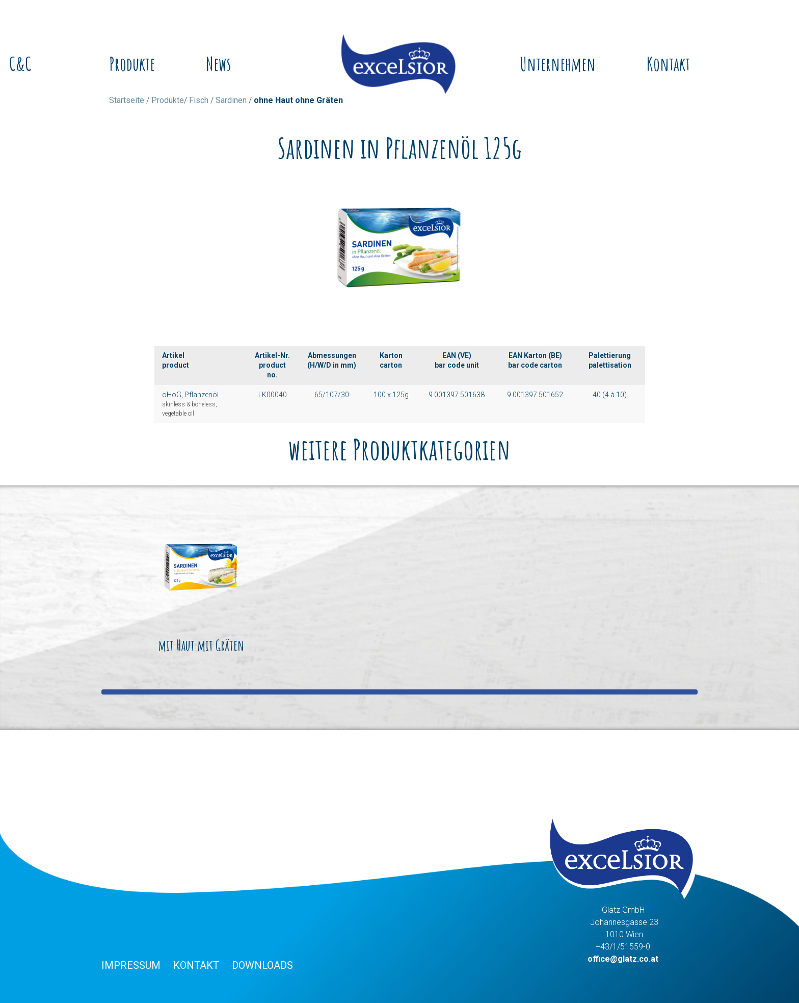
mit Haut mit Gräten (201, 589)
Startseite (126, 100)
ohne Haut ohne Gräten (298, 100)
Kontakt (668, 64)
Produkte (132, 64)
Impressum (131, 965)
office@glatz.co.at (623, 959)
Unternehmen (558, 64)
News (218, 64)
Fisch (198, 100)
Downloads (262, 965)
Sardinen (231, 100)
